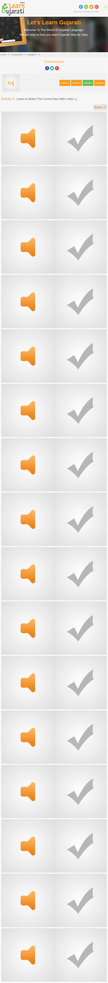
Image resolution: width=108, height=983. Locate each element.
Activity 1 (64, 83)
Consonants (17, 54)
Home (3, 54)
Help (97, 12)
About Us (77, 12)
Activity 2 (76, 83)
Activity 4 (99, 83)
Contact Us (88, 12)
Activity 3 (88, 83)
